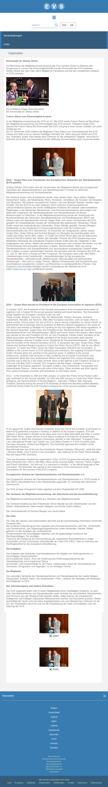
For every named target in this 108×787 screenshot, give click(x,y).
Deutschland (54, 712)
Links (7, 44)
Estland (54, 717)
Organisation (44, 783)
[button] (5, 782)
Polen (54, 739)
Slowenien (54, 734)
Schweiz (54, 743)
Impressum (82, 783)
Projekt (71, 783)
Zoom (54, 635)
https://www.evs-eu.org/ (19, 269)
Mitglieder (31, 783)
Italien (54, 721)
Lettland (54, 726)
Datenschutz (96, 783)
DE (72, 25)
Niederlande (54, 730)
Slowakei (54, 748)
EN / (64, 25)
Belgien (54, 708)
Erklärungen (59, 783)
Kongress (19, 783)
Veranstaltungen (13, 35)
